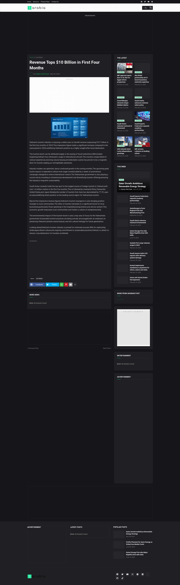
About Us (36, 2)
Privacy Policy (45, 2)
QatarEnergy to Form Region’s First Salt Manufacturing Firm (137, 210)
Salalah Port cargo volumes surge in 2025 (140, 244)
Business (95, 8)
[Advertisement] (90, 35)
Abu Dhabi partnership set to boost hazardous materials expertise (142, 79)
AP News (135, 8)
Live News (39, 57)
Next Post (106, 348)
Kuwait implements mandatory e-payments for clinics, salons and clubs (139, 268)
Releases (125, 8)
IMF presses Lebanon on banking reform (142, 151)
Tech (105, 8)
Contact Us (55, 2)
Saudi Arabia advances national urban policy (141, 103)
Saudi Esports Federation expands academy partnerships (142, 127)
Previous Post (33, 348)
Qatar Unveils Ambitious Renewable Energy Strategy (139, 533)
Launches (114, 8)
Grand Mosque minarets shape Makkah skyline (122, 103)
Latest (59, 8)
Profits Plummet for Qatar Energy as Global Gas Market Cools (139, 543)
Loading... (120, 299)
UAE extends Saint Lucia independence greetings (124, 151)
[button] (145, 8)
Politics (85, 8)
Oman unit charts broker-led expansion (139, 279)
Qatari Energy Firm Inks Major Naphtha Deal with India (139, 233)
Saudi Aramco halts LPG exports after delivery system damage (139, 255)
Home (29, 2)
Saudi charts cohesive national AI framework (124, 126)
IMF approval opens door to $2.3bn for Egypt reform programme (124, 79)
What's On (72, 8)
